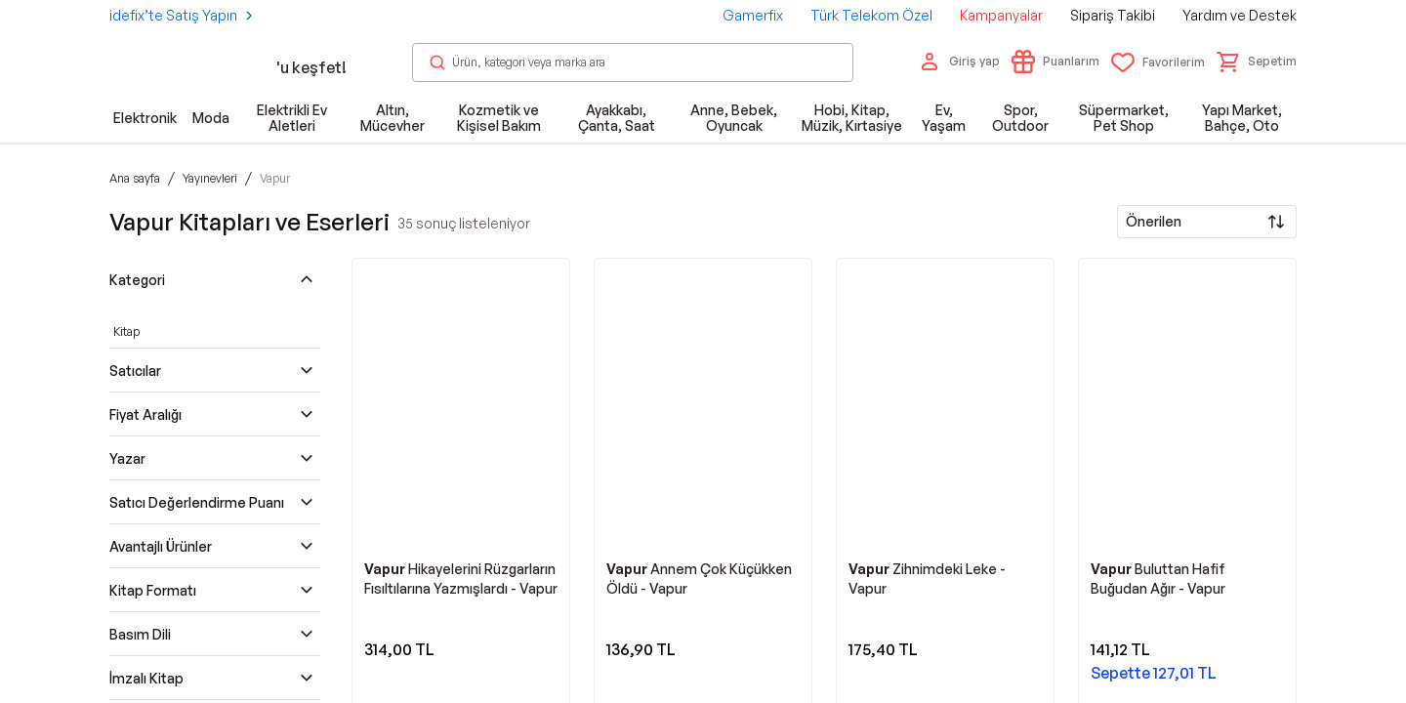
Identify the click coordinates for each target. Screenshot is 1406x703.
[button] (1257, 61)
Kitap (126, 331)
